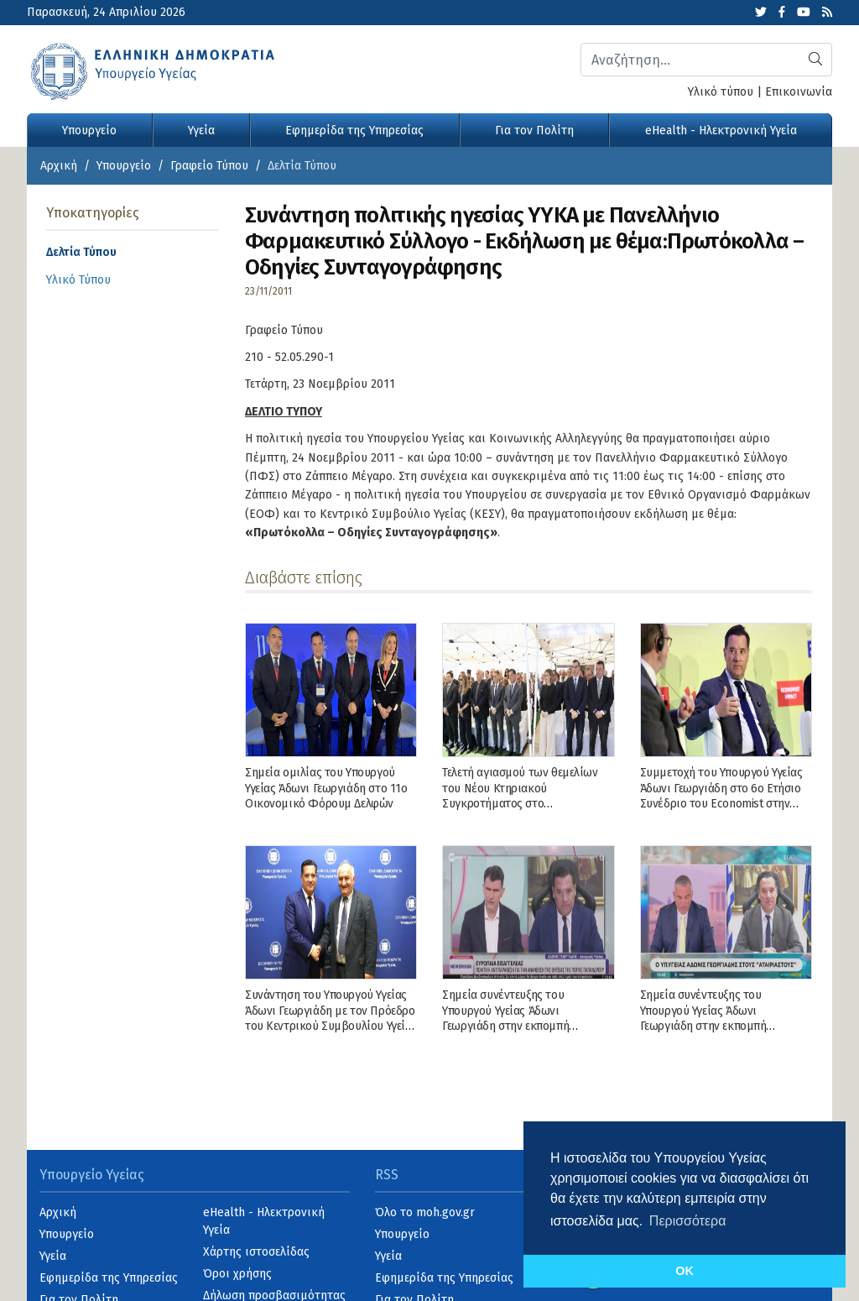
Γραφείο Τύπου (209, 166)
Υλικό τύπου (720, 92)
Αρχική (58, 166)
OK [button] (684, 1270)
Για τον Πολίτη (534, 130)
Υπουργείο (89, 130)
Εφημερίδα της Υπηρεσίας (354, 130)
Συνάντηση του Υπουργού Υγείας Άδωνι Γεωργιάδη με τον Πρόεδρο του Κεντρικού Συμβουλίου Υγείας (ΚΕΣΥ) (331, 1018)
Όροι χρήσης (237, 1274)
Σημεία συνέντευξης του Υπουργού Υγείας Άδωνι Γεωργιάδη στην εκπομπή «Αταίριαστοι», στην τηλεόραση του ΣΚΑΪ (719, 1025)
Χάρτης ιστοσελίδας (256, 1252)
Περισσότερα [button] (687, 1221)
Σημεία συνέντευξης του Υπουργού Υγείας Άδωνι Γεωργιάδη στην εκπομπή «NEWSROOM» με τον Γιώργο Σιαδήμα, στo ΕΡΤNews (516, 1025)
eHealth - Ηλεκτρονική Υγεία (721, 130)
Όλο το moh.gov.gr (425, 1212)
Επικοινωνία (798, 92)
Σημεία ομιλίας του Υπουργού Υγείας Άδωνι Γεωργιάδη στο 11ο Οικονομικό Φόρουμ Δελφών (326, 787)
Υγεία (201, 130)
